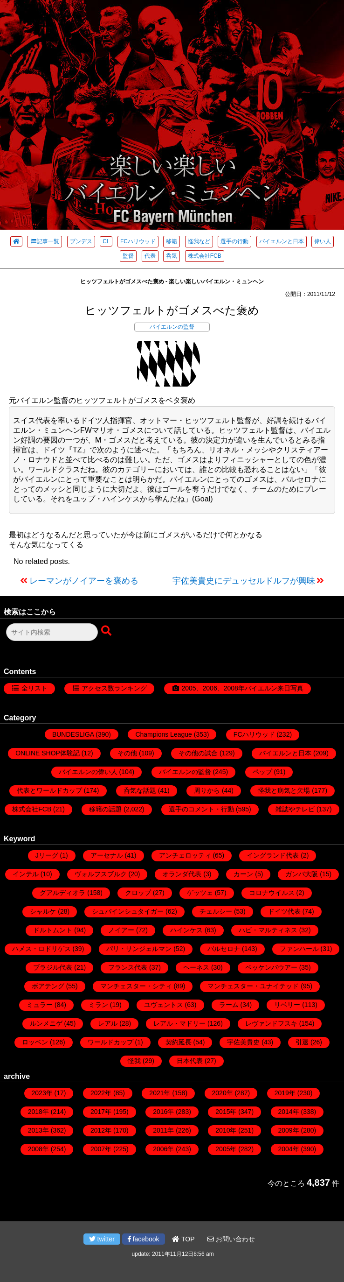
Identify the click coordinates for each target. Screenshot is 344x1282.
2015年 (225, 1111)
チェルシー (216, 911)
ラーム (229, 1004)
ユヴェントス (163, 1004)
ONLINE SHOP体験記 (47, 753)
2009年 (288, 1130)
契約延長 (178, 1042)
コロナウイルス (272, 892)
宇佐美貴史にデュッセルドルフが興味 (243, 580)
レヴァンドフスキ (271, 1023)
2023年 (42, 1093)
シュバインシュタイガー (128, 911)
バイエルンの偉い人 (88, 771)
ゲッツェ (200, 892)
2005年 (225, 1149)
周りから (207, 790)
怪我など (199, 241)
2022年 (100, 1093)
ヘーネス (196, 967)
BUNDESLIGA (73, 734)
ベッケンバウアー (271, 967)
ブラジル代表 (52, 967)
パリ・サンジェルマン (139, 948)
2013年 (38, 1130)
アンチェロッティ (185, 855)
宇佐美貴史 (243, 1042)
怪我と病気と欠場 (284, 790)
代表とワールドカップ (49, 790)
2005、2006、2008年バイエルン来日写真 (242, 688)
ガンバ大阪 (301, 874)
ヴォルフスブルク (101, 874)
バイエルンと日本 (281, 241)
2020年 (222, 1093)
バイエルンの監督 (172, 327)
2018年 (38, 1111)
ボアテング (48, 986)
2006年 (163, 1149)
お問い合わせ (231, 1239)
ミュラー (40, 1004)
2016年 (163, 1111)
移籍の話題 (105, 809)
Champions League (163, 734)
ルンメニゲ (46, 1023)
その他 (127, 753)
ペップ (262, 771)
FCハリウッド (138, 241)
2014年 (288, 1111)
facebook (143, 1239)
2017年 (100, 1111)
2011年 (163, 1130)
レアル (107, 1023)
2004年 (288, 1149)
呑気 (171, 256)
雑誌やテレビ (295, 809)
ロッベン (35, 1042)
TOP (183, 1239)
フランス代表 (127, 967)
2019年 (285, 1093)
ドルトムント (52, 930)
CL (106, 241)
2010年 (225, 1130)
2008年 (38, 1149)
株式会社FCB (204, 256)
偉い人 (322, 241)
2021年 (159, 1093)
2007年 (100, 1149)
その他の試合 (198, 753)
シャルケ (43, 911)
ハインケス (186, 930)
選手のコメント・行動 (201, 809)
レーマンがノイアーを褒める (83, 580)
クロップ (138, 892)
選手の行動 (234, 241)
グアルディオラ (62, 892)
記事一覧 (44, 241)
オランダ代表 (181, 874)
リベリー (287, 1004)
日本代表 (190, 1060)
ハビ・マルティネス (268, 930)
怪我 (134, 1060)
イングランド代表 (273, 855)
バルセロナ (223, 948)
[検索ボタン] (107, 631)
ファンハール (299, 948)
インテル (26, 874)
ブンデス (81, 241)
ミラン (98, 1004)
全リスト (34, 688)
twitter (102, 1239)
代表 (150, 256)
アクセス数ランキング (114, 688)
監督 (128, 256)
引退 (302, 1042)
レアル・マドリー (179, 1023)
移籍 (171, 241)
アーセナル (106, 855)
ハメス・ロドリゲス (41, 948)
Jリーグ (46, 855)
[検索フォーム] (52, 632)
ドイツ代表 (284, 911)
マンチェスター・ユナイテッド (253, 986)
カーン (243, 874)
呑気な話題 (140, 790)
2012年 (100, 1130)
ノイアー (121, 930)
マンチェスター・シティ (136, 986)
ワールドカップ (110, 1042)
